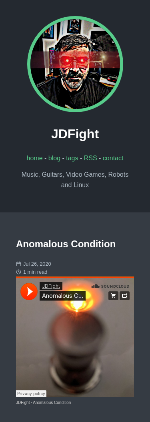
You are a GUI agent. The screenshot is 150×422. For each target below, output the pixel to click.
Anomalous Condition (52, 402)
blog (54, 158)
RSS (90, 158)
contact (113, 158)
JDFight (23, 402)
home (35, 158)
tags (72, 158)
